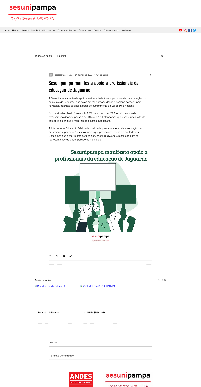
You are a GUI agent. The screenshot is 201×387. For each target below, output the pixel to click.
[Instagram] (185, 30)
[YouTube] (180, 30)
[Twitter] (194, 30)
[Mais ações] (150, 75)
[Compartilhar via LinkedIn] (63, 255)
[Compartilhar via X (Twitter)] (57, 255)
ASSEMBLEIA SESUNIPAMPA (94, 312)
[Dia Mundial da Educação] (55, 296)
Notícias (61, 55)
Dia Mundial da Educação (48, 312)
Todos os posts (43, 55)
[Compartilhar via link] (70, 255)
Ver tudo (162, 280)
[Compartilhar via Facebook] (50, 255)
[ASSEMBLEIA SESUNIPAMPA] (100, 296)
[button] (162, 56)
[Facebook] (190, 30)
